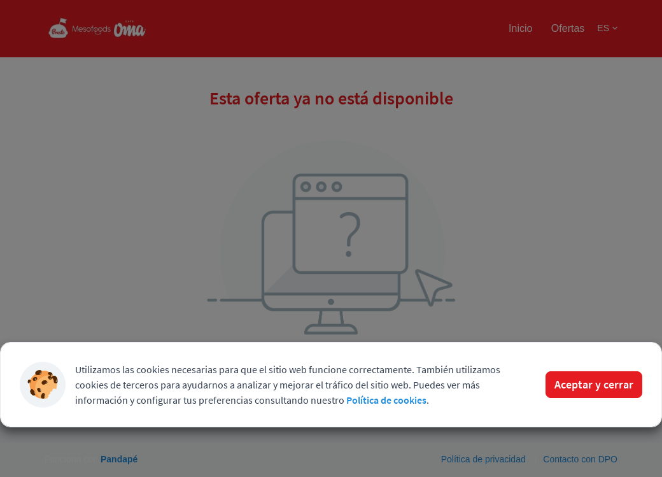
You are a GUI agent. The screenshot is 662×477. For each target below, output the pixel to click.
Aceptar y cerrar (593, 384)
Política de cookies (386, 400)
